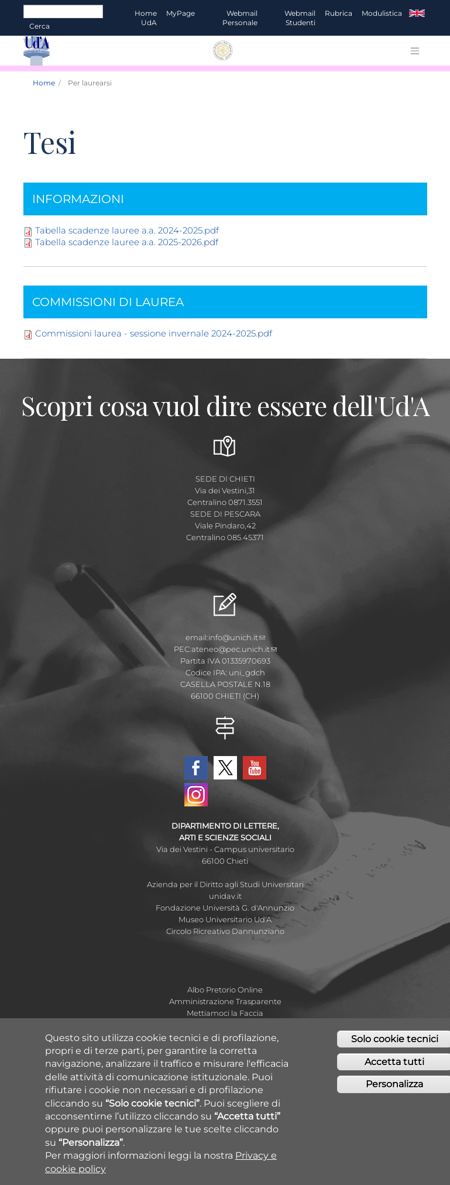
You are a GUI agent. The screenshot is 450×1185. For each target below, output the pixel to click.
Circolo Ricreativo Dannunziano (225, 931)
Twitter (225, 767)
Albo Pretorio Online (225, 989)
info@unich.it (236, 637)
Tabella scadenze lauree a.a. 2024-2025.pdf (127, 230)
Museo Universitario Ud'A (225, 919)
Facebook (196, 767)
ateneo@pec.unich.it (234, 649)
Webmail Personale (239, 18)
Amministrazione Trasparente (225, 1001)
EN (417, 13)
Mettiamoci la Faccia (225, 1013)
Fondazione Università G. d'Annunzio (225, 907)
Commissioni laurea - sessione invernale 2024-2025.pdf (153, 333)
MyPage (180, 13)
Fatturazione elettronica (225, 1024)
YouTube (254, 767)
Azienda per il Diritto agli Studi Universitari (225, 884)
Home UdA (146, 18)
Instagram (196, 794)
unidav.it (225, 896)
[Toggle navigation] (415, 51)
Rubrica (338, 13)
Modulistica (382, 13)
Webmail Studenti (299, 18)
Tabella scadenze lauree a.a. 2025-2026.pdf (126, 242)
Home (44, 82)
